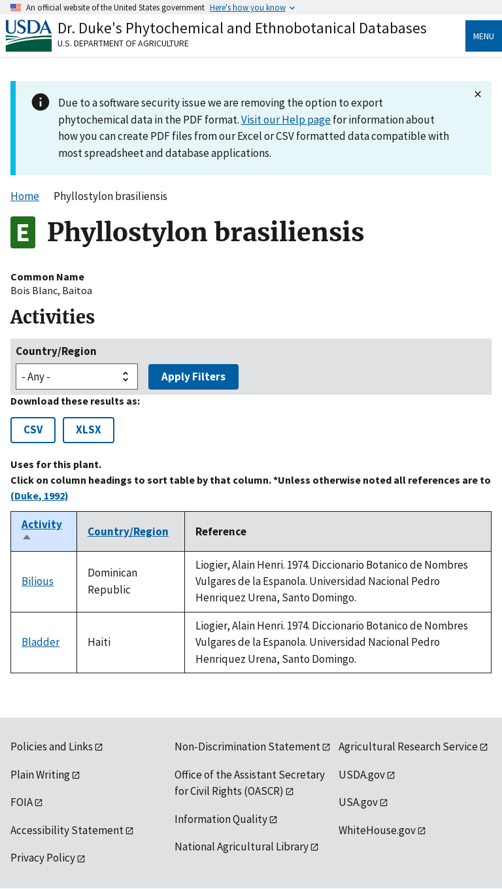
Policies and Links (51, 746)
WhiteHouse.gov (377, 830)
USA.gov (358, 802)
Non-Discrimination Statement (247, 746)
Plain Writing (40, 774)
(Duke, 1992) (39, 495)
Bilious (38, 581)
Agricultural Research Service (408, 746)
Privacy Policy (42, 857)
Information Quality (221, 819)
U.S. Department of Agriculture (123, 43)
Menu (483, 36)
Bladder (40, 642)
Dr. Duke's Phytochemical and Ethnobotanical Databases (242, 27)
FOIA (21, 802)
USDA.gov (362, 774)
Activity (42, 531)
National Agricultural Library (242, 846)
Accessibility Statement (67, 830)
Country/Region (56, 351)
